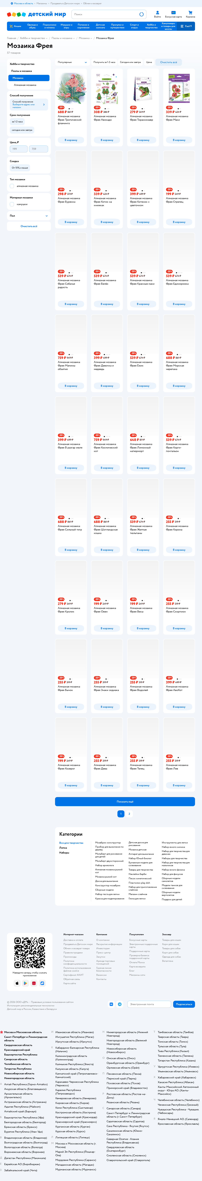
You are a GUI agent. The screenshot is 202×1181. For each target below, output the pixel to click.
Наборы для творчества (174, 858)
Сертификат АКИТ (73, 974)
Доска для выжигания (106, 881)
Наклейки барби (137, 874)
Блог (131, 970)
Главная (11, 38)
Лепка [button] (63, 848)
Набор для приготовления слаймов (143, 888)
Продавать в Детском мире (78, 944)
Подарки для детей (172, 899)
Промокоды (70, 956)
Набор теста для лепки (107, 894)
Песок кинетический (140, 878)
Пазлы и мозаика (62, 38)
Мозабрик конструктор (108, 842)
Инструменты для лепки (175, 842)
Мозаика (84, 38)
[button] (186, 26)
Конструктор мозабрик (107, 885)
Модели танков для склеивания (172, 887)
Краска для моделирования (109, 898)
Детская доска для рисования (138, 844)
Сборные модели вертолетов (171, 894)
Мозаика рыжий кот (106, 876)
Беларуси (51, 1009)
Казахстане (38, 1009)
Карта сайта (69, 983)
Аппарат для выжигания (141, 854)
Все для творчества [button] (71, 843)
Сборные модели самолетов (171, 880)
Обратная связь (71, 979)
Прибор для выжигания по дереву (109, 848)
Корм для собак (170, 952)
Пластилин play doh (139, 883)
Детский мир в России (19, 1009)
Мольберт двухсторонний (109, 861)
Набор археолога (104, 865)
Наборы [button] (64, 852)
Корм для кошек (170, 944)
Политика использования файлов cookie (77, 969)
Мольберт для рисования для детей (108, 855)
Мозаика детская (137, 849)
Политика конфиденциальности (75, 962)
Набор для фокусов (172, 874)
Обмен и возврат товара (76, 948)
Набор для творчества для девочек (176, 852)
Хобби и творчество (32, 38)
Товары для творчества (141, 869)
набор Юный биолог (140, 858)
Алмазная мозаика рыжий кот (108, 871)
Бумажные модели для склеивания (140, 864)
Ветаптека (167, 960)
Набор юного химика (173, 847)
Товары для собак (171, 948)
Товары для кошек (171, 940)
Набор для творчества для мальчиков (176, 864)
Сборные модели (104, 890)
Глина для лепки (137, 898)
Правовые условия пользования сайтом (52, 1002)
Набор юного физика (173, 869)
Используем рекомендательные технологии (30, 1005)
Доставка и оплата (73, 940)
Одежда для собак (171, 956)
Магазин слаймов (138, 894)
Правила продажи (73, 952)
